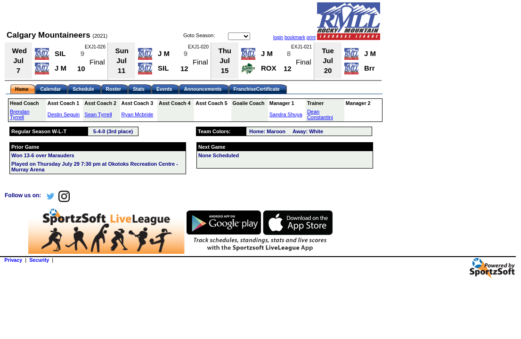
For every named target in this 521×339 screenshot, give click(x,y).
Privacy (13, 260)
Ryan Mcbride (138, 114)
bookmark (295, 37)
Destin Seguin (64, 114)
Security (39, 260)
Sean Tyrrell (98, 114)
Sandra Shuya (285, 114)
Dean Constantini (320, 114)
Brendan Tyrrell (20, 114)
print (311, 37)
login (278, 37)
